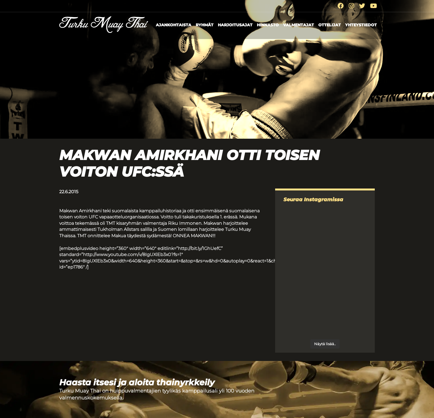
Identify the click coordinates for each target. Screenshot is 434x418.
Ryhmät (204, 24)
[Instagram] (351, 6)
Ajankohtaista (173, 24)
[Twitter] (362, 6)
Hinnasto (268, 24)
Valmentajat (298, 24)
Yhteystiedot (361, 24)
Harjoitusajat (235, 24)
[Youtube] (373, 6)
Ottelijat (329, 24)
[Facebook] (341, 6)
